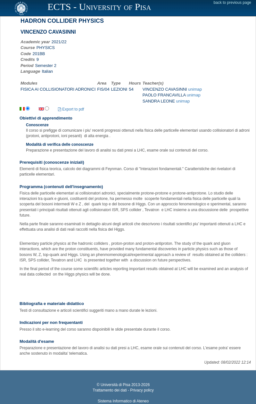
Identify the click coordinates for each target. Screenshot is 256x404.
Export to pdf (71, 109)
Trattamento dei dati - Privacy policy (123, 390)
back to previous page (232, 2)
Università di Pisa (115, 385)
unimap (195, 89)
